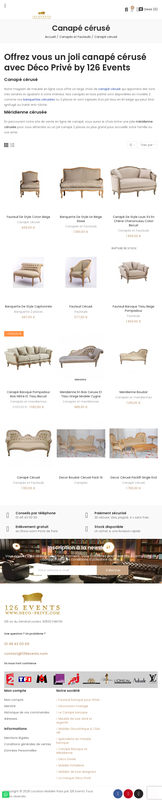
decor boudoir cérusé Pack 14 (81, 477)
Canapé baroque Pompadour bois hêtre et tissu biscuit (28, 394)
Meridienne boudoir (134, 392)
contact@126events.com (26, 653)
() (148, 9)
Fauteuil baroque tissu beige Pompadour (133, 308)
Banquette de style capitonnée (28, 306)
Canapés (81, 483)
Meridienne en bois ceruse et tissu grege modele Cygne (81, 394)
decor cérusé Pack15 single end (134, 477)
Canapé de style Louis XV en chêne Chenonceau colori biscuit (133, 221)
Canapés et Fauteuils (81, 226)
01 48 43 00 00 (16, 644)
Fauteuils (81, 312)
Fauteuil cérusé (80, 306)
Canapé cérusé (28, 222)
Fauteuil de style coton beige (28, 217)
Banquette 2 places (28, 312)
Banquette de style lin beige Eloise (81, 219)
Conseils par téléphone (36, 513)
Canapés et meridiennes (28, 401)
